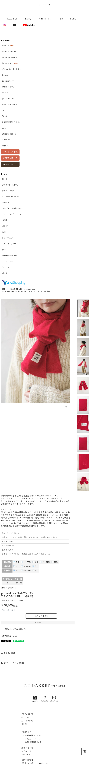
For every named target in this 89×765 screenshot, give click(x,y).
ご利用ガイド (26, 732)
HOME (73, 18)
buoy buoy (7, 63)
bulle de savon (9, 57)
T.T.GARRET (10, 18)
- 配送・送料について (31, 735)
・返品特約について (9, 636)
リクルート (25, 754)
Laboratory (8, 80)
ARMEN (5, 45)
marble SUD (8, 86)
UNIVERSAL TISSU (11, 122)
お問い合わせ (27, 759)
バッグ (4, 273)
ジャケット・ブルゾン (10, 184)
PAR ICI (5, 92)
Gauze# (6, 75)
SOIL (4, 110)
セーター (6, 202)
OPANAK (6, 139)
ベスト (5, 220)
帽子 (4, 249)
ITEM (60, 18)
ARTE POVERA (9, 51)
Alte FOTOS (45, 18)
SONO (5, 116)
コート (5, 179)
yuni (4, 128)
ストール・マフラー (10, 243)
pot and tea (8, 98)
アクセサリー (7, 261)
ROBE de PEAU (9, 104)
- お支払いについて (30, 738)
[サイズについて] (8, 587)
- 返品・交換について (31, 742)
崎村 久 (5, 145)
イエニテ (28, 18)
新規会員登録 (27, 748)
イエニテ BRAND (15, 289)
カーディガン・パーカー (12, 208)
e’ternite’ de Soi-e (11, 69)
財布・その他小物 (9, 255)
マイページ (26, 751)
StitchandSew (9, 133)
